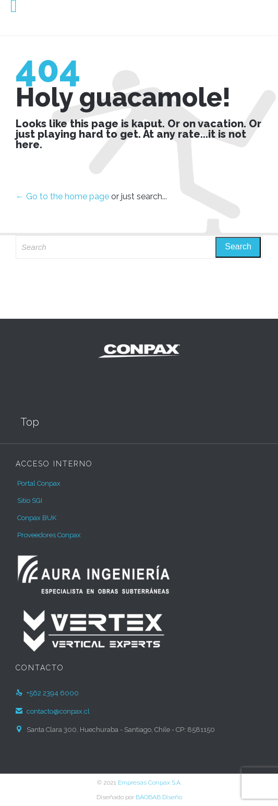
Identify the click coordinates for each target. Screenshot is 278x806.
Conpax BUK (36, 518)
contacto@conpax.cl (53, 711)
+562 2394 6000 (47, 693)
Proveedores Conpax (49, 535)
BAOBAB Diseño (159, 797)
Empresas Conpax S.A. (150, 782)
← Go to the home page (62, 196)
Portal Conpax (39, 483)
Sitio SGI (29, 500)
